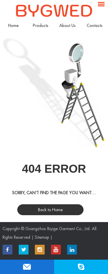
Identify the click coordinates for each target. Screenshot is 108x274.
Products (40, 26)
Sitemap (42, 237)
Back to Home (50, 210)
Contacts (95, 26)
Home (13, 26)
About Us (67, 26)
